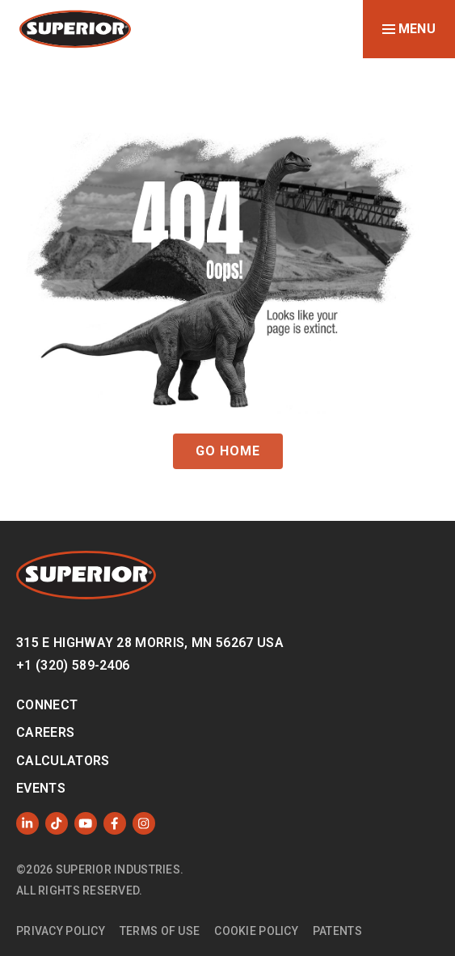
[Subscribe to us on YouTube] (85, 823)
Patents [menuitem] (337, 931)
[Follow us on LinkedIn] (27, 823)
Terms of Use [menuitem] (160, 931)
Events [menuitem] (40, 788)
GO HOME (228, 451)
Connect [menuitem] (47, 705)
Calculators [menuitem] (63, 760)
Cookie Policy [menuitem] (256, 931)
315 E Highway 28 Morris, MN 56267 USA (150, 642)
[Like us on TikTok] (56, 823)
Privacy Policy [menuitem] (60, 931)
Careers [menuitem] (45, 732)
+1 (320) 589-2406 (72, 665)
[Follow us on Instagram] (144, 823)
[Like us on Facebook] (114, 823)
